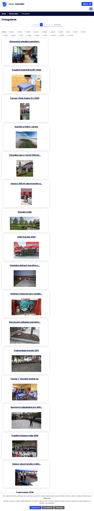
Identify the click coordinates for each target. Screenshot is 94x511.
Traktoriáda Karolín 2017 (70, 183)
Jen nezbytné (47, 507)
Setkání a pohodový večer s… (24, 410)
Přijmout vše (35, 507)
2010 (61, 32)
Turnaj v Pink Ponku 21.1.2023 (24, 69)
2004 (12, 32)
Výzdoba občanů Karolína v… (24, 155)
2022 (45, 35)
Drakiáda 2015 (70, 325)
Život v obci (13, 14)
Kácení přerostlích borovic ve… (24, 325)
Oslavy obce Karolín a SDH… (70, 240)
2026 (62, 35)
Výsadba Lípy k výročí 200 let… (24, 98)
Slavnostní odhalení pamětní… (24, 183)
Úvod (4, 14)
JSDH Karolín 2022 (70, 126)
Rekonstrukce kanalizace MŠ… (23, 353)
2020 (37, 35)
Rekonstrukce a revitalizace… (70, 353)
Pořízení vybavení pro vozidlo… (70, 155)
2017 (21, 35)
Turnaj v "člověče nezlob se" (24, 211)
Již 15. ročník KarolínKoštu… (24, 297)
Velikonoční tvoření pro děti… (70, 410)
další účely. (47, 498)
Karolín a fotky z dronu (70, 69)
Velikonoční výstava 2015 (24, 438)
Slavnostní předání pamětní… (24, 41)
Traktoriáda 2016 (24, 268)
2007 (37, 32)
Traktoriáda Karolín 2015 (70, 382)
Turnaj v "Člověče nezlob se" (70, 268)
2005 (20, 32)
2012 (76, 32)
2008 (45, 32)
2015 (14, 35)
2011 (68, 32)
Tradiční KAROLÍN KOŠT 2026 (70, 41)
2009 (53, 32)
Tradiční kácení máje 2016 (23, 240)
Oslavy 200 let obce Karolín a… (70, 98)
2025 (54, 35)
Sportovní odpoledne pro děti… (70, 211)
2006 (28, 32)
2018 (29, 35)
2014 (6, 35)
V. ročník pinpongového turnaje (70, 297)
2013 (83, 32)
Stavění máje (24, 126)
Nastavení (59, 507)
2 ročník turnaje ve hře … (70, 438)
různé (70, 35)
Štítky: (4, 32)
